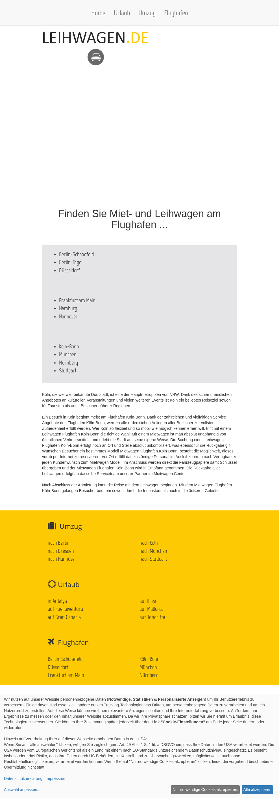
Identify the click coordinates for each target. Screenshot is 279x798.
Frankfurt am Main (77, 300)
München (68, 354)
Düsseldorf (69, 270)
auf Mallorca (152, 608)
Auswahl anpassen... (22, 789)
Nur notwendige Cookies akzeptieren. (205, 789)
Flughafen (176, 12)
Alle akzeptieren (257, 789)
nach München (153, 550)
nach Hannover (62, 558)
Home (98, 12)
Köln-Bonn (69, 346)
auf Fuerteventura (65, 608)
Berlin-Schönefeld (76, 254)
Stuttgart (67, 370)
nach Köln (149, 542)
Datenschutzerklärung (23, 778)
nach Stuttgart (153, 558)
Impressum (55, 778)
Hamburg (68, 308)
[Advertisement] (139, 105)
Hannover (68, 316)
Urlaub (122, 12)
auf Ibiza (148, 601)
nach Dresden (61, 550)
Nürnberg (68, 362)
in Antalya (57, 601)
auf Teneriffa (152, 617)
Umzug (147, 12)
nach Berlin (58, 542)
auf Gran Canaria (64, 617)
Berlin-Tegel (70, 262)
